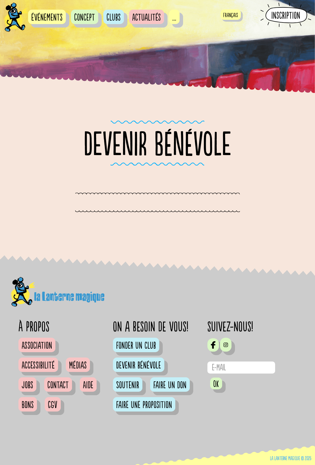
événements (47, 17)
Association (37, 345)
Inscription (285, 15)
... (174, 17)
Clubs (114, 17)
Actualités (146, 17)
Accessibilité (38, 365)
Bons (28, 405)
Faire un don (170, 385)
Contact (58, 385)
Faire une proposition (144, 405)
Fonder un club (136, 345)
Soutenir (127, 385)
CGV (53, 405)
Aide (88, 385)
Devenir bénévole (138, 365)
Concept (84, 17)
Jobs (27, 385)
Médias (78, 365)
